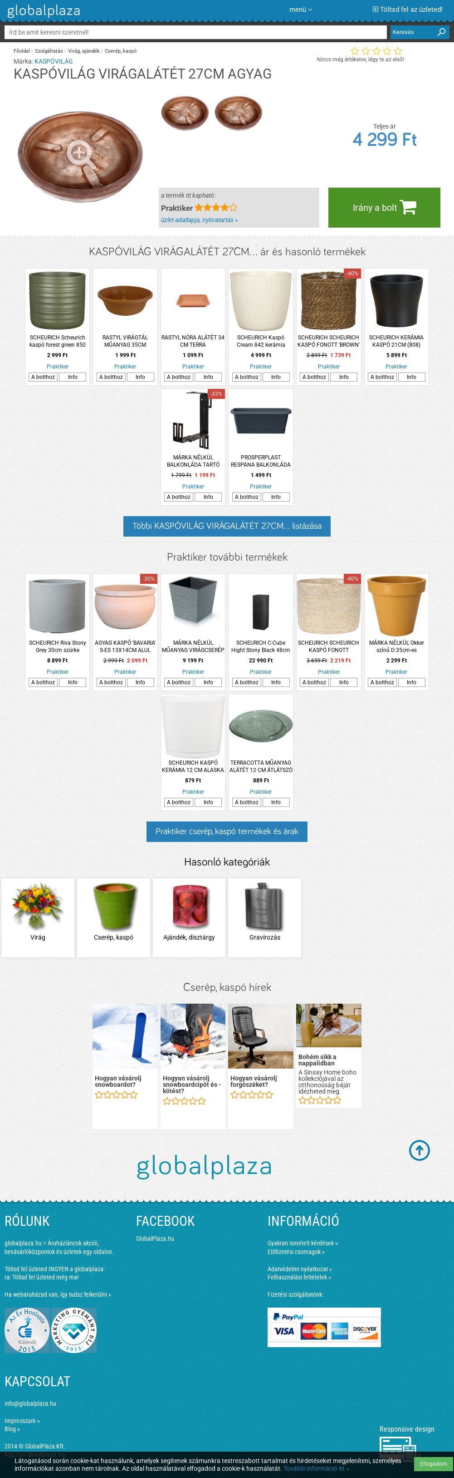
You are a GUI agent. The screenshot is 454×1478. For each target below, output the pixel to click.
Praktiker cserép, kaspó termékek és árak (227, 831)
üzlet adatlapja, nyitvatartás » (199, 220)
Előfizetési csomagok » (296, 1251)
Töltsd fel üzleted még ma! (45, 1277)
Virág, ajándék (84, 51)
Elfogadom (433, 1464)
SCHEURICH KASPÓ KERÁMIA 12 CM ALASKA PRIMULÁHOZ (193, 767)
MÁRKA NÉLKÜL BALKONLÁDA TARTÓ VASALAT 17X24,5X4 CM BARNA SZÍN (193, 461)
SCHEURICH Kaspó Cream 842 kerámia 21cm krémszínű (261, 341)
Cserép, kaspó (121, 51)
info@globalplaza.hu (30, 1403)
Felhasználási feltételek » (299, 1277)
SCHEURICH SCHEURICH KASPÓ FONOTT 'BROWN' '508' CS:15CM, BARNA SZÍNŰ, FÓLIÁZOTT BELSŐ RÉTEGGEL (329, 341)
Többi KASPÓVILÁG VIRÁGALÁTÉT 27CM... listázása (227, 526)
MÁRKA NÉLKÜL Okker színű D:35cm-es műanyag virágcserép (396, 647)
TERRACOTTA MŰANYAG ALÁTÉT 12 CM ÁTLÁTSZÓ (261, 766)
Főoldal (22, 51)
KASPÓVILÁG (53, 61)
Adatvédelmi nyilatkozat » (300, 1269)
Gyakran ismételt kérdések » (303, 1243)
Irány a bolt (384, 207)
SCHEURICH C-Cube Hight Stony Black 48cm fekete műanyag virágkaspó (260, 647)
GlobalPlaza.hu (155, 1238)
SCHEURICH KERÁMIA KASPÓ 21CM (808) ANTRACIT (396, 341)
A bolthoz (43, 377)
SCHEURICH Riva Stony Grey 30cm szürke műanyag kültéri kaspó (57, 647)
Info (73, 377)
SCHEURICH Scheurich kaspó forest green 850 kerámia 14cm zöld (57, 341)
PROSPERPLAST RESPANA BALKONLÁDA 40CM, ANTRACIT (261, 461)
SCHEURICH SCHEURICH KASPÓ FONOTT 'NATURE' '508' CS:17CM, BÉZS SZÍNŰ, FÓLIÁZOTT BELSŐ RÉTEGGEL (328, 647)
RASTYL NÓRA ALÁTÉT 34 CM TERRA (193, 341)
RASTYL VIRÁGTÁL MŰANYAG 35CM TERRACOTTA (125, 341)
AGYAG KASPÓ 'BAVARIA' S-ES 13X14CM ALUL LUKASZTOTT (125, 647)
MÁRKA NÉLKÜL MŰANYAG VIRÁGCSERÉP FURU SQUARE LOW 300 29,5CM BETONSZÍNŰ (193, 647)
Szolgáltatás (49, 51)
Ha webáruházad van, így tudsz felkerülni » (58, 1294)
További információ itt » (316, 1468)
